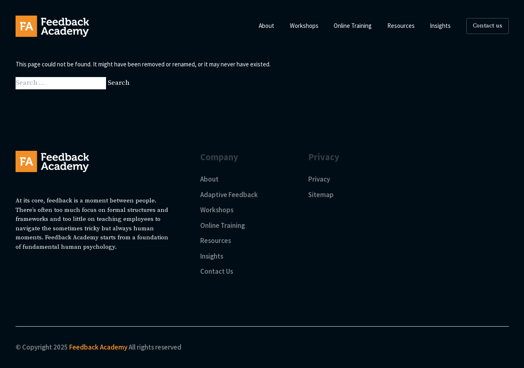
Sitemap (321, 194)
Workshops (216, 209)
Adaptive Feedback (229, 194)
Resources (215, 240)
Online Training (222, 225)
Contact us (487, 26)
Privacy (319, 179)
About (209, 179)
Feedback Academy (99, 347)
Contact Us (216, 271)
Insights (211, 256)
